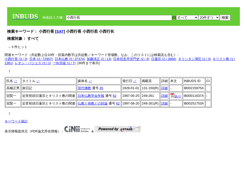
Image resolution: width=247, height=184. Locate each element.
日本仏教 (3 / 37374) (70, 59)
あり (175, 96)
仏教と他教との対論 (93, 103)
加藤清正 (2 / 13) (99, 59)
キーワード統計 (16, 121)
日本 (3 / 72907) (41, 59)
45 (101, 88)
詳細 (164, 88)
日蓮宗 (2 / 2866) (163, 59)
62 (114, 96)
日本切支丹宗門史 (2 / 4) (131, 59)
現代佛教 (84, 88)
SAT (60, 31)
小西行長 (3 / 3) (16, 59)
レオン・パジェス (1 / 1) (33, 63)
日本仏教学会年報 (91, 96)
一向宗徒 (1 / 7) (64, 63)
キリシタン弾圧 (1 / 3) (194, 59)
